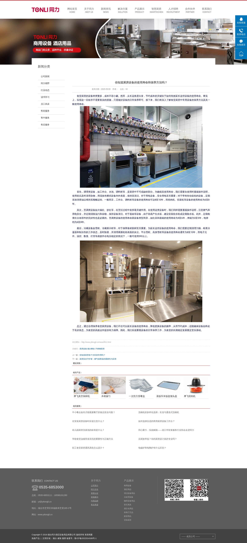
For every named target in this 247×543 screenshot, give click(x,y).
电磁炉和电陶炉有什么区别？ (152, 448)
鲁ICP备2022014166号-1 (85, 538)
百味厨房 (127, 520)
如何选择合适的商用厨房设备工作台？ (156, 421)
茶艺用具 (127, 505)
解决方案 (122, 10)
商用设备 (127, 486)
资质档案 (89, 535)
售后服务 (45, 125)
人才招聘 (173, 10)
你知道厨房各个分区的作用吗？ (92, 355)
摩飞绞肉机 (189, 396)
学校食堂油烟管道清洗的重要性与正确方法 (92, 439)
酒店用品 (127, 489)
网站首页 (72, 10)
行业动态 (45, 90)
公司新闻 (45, 76)
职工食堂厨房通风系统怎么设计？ (88, 448)
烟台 (55, 538)
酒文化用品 (128, 508)
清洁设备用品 (129, 493)
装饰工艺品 (128, 512)
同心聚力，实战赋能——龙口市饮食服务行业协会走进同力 (166, 430)
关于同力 (89, 10)
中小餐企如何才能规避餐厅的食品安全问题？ (93, 412)
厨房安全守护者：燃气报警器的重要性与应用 (98, 359)
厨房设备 (83, 349)
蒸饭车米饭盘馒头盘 (166, 396)
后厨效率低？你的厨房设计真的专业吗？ (157, 439)
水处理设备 (128, 497)
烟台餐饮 (91, 349)
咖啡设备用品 (129, 501)
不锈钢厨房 (100, 349)
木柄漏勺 (105, 396)
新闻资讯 (105, 10)
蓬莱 (64, 538)
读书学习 (45, 97)
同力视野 (45, 83)
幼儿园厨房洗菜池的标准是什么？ (88, 430)
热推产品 (36, 538)
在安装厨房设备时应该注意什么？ (88, 421)
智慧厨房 (156, 10)
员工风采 (45, 104)
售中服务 (45, 118)
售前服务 (45, 111)
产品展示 (139, 10)
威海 (59, 538)
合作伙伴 (190, 10)
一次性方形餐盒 (137, 396)
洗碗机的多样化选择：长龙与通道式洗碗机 (158, 412)
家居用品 (127, 516)
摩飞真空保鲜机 (82, 396)
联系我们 (206, 10)
